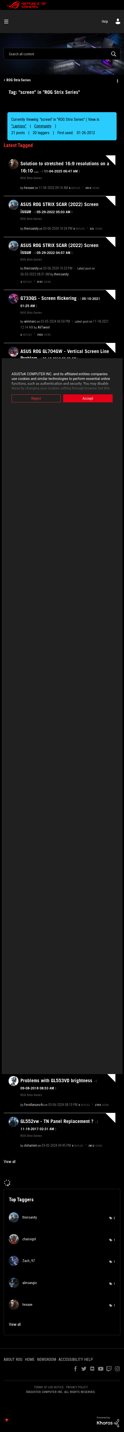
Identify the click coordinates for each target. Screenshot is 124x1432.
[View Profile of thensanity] (31, 228)
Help (105, 21)
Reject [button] (35, 398)
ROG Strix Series (18, 80)
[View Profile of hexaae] (29, 188)
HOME (29, 1359)
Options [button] (117, 80)
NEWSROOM (46, 1359)
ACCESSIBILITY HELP (76, 1359)
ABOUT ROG (13, 1359)
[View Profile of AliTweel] (44, 327)
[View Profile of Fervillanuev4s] (34, 1105)
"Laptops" (18, 126)
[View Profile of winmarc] (30, 321)
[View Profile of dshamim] (30, 1145)
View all (10, 1161)
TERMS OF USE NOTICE (49, 1387)
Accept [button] (88, 398)
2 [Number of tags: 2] (114, 1218)
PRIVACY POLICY (77, 1387)
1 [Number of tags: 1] (114, 1240)
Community (42, 126)
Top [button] (7, 1420)
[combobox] (62, 54)
